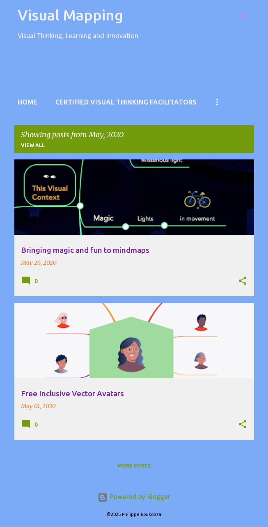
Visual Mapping (70, 15)
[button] (242, 281)
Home (27, 102)
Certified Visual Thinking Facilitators (126, 102)
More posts (134, 465)
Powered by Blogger (134, 497)
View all (33, 145)
